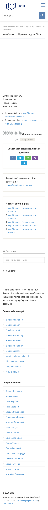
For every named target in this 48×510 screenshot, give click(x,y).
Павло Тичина (12, 443)
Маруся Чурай (12, 469)
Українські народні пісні (17, 356)
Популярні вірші (13, 366)
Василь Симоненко (15, 412)
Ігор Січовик (28, 140)
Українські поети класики (20, 185)
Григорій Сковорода (15, 453)
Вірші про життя (13, 340)
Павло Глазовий (13, 448)
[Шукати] (42, 15)
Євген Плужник (13, 464)
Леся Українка (12, 401)
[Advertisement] (24, 66)
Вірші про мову (13, 351)
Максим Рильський (15, 422)
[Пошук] (20, 15)
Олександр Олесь (14, 438)
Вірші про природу (14, 335)
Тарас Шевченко (14, 391)
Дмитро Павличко (14, 458)
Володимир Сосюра (15, 417)
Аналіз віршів (12, 372)
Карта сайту (8, 504)
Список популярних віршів (27, 501)
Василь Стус (12, 427)
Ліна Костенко (12, 407)
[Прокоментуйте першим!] (24, 260)
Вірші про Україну (14, 346)
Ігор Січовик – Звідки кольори (22, 225)
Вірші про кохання (14, 320)
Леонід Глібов (12, 432)
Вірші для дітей (13, 330)
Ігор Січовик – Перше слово (21, 222)
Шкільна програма (15, 361)
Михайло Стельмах (15, 474)
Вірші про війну (13, 325)
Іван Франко (12, 396)
